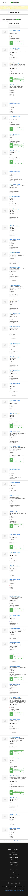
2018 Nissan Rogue (15, 252)
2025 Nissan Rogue (15, 758)
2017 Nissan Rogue (15, 267)
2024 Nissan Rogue (15, 48)
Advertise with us (14, 859)
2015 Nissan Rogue (15, 469)
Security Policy (13, 890)
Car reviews (14, 852)
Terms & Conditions (19, 890)
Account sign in (14, 865)
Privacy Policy (7, 890)
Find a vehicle (14, 851)
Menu (5, 2)
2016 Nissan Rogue (15, 285)
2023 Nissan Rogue (15, 30)
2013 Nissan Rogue (15, 196)
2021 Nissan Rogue (15, 103)
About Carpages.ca (14, 877)
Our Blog (14, 872)
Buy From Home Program (14, 874)
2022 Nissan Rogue (15, 495)
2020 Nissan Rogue (15, 63)
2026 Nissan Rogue (15, 116)
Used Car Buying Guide (14, 854)
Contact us (14, 870)
